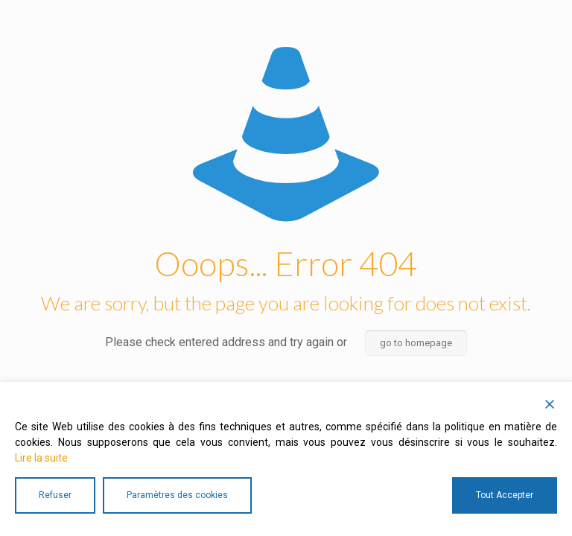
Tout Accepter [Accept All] (504, 495)
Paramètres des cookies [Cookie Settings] (177, 495)
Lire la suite (41, 458)
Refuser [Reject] (55, 495)
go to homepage (416, 342)
